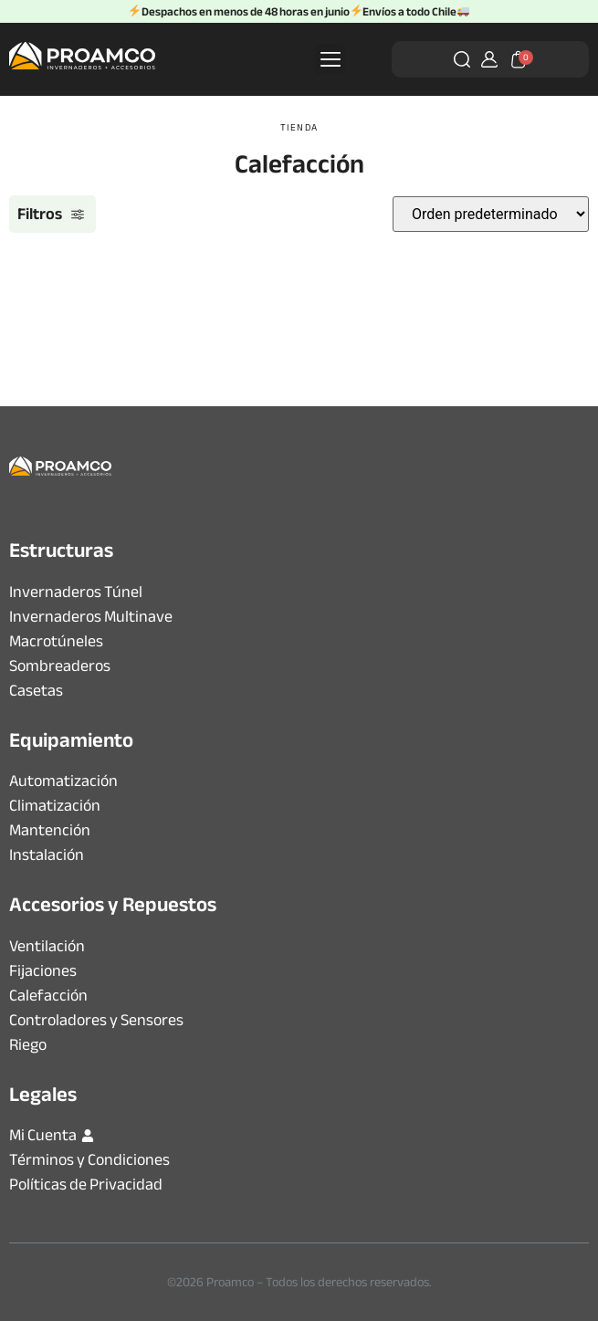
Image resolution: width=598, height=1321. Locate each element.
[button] (330, 59)
